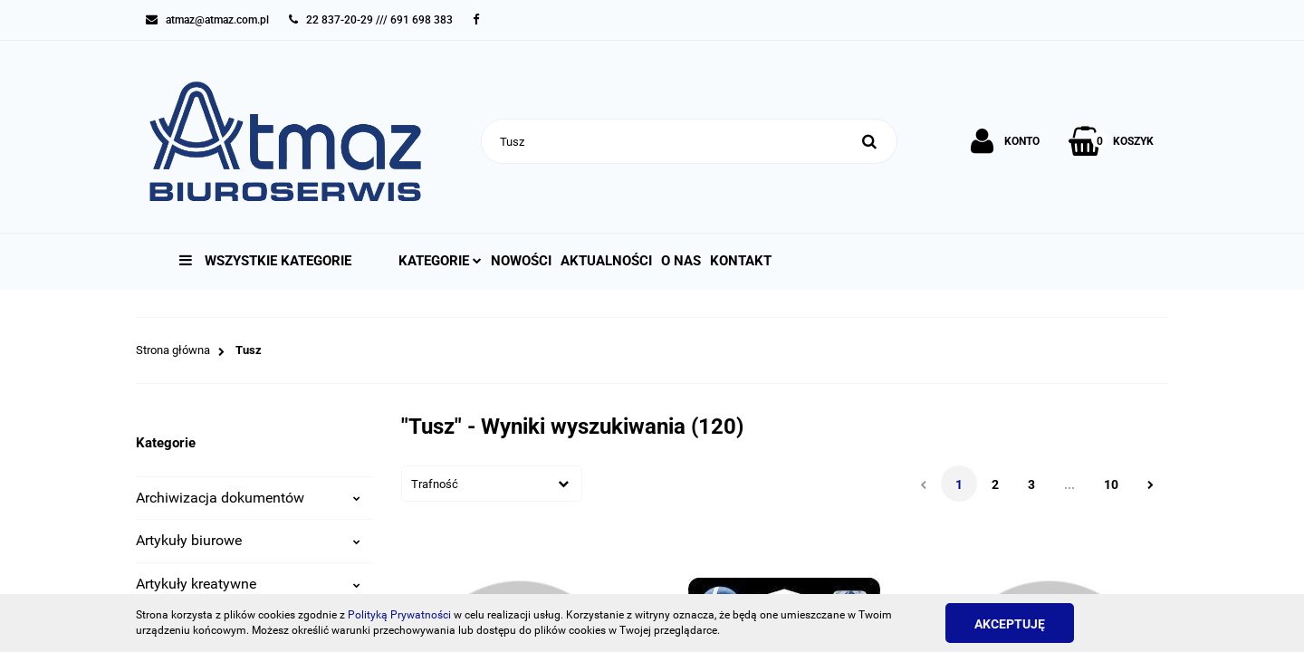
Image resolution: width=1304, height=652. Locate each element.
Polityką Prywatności (399, 615)
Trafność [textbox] (434, 484)
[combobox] (491, 483)
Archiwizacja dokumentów (248, 497)
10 (1111, 484)
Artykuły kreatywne (248, 583)
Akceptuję (1009, 624)
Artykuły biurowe (248, 540)
